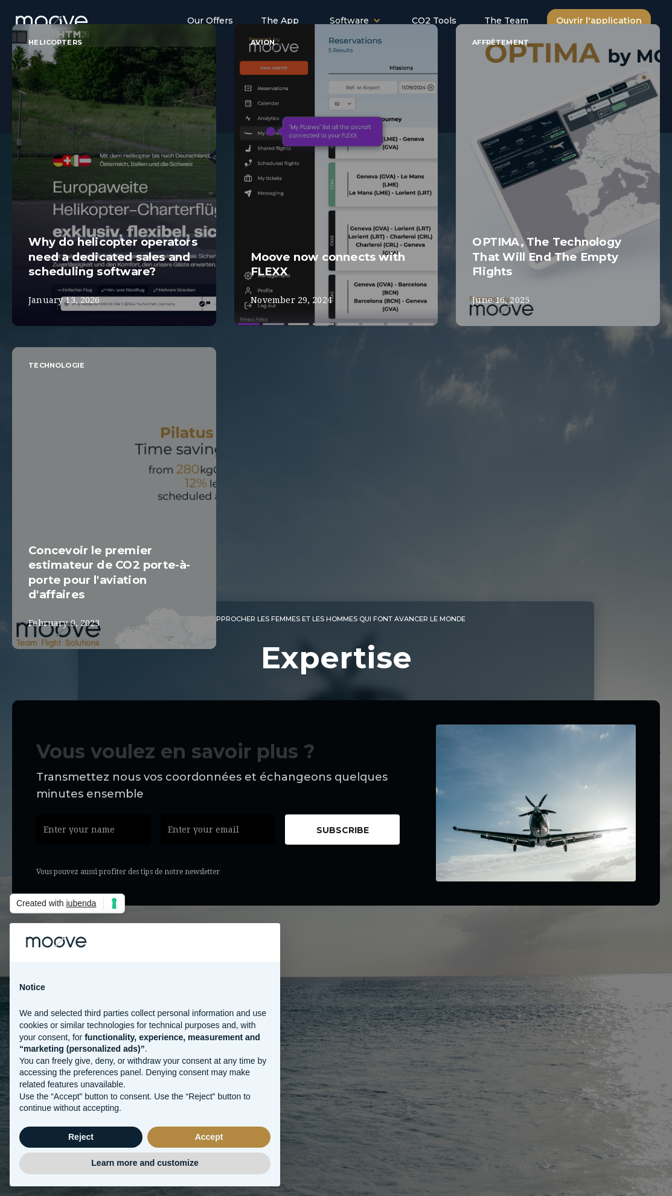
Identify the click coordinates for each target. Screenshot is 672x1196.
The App (280, 20)
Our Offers (210, 20)
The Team (506, 20)
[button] (355, 20)
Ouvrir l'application (599, 20)
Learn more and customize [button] (144, 1163)
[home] (65, 18)
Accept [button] (209, 1137)
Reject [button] (81, 1137)
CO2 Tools (434, 20)
